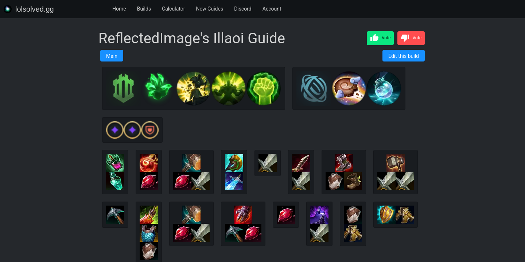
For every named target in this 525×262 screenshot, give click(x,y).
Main (111, 56)
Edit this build (403, 56)
